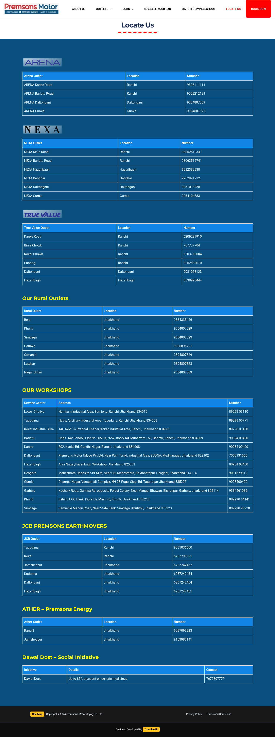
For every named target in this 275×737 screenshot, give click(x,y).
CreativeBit (151, 729)
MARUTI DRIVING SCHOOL (200, 9)
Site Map (37, 714)
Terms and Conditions (218, 714)
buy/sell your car (159, 9)
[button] (113, 9)
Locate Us (233, 9)
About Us (83, 9)
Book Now (258, 9)
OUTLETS (107, 9)
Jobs (130, 9)
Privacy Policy (195, 714)
